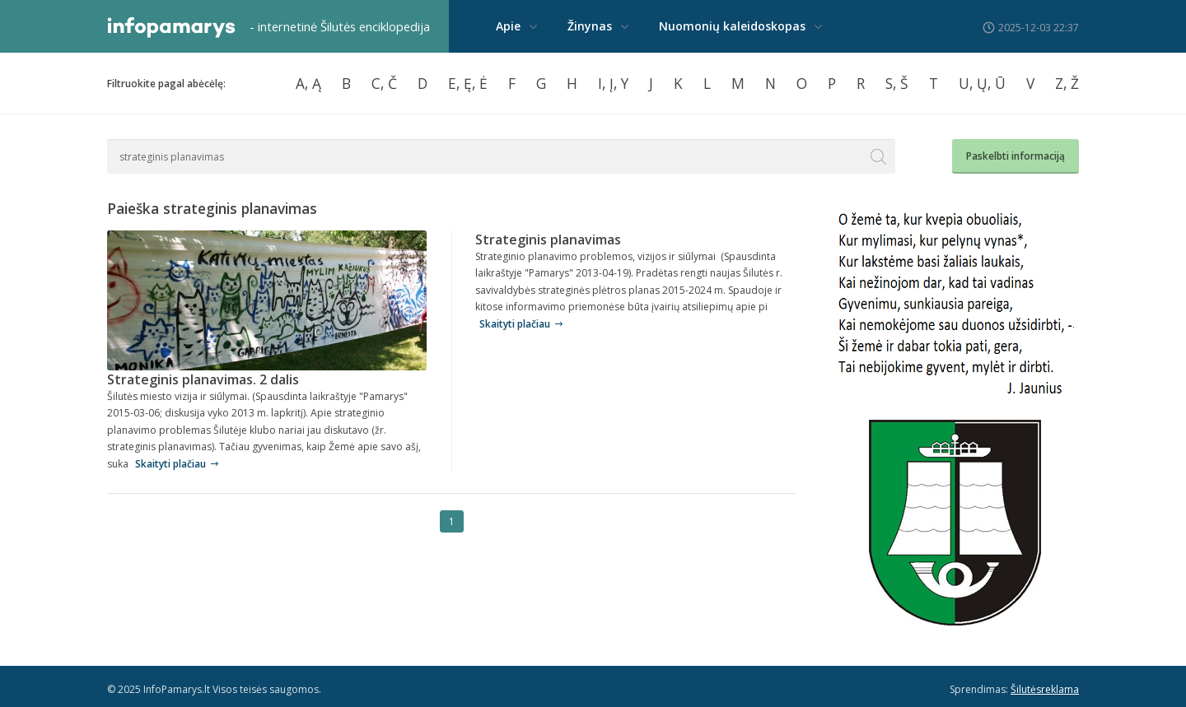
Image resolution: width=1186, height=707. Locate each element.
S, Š (896, 83)
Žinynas (589, 26)
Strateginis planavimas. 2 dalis (203, 379)
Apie (508, 26)
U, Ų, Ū (982, 83)
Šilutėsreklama (1045, 689)
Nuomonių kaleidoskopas (732, 26)
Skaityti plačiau (170, 464)
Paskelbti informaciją (1015, 156)
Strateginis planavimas (548, 239)
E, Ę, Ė (468, 83)
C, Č (384, 83)
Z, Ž (1067, 83)
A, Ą (308, 83)
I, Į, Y (613, 83)
